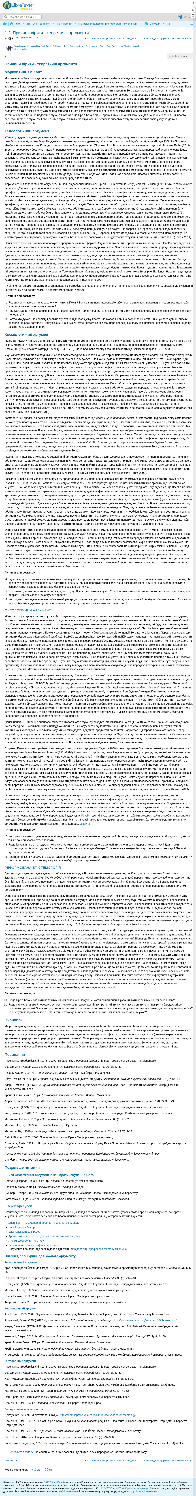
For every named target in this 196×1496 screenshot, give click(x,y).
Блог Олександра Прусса (24, 1231)
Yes (38, 1470)
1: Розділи (153, 24)
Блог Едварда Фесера (22, 1227)
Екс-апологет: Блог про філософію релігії (34, 1245)
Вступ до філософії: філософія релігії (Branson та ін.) (109, 24)
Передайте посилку (21, 1452)
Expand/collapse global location (191, 23)
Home (15, 24)
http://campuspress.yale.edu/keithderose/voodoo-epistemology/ (98, 1415)
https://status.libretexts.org (144, 1491)
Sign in (186, 17)
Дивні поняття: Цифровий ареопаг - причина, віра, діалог (45, 1222)
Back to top (10, 1460)
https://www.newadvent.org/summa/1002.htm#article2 (145, 1320)
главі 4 (111, 987)
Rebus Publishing (21, 49)
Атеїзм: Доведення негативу (26, 1240)
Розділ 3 (86, 815)
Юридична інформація (136, 1488)
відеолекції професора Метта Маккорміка (100, 1249)
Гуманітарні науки (39, 24)
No (50, 1470)
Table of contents (180, 56)
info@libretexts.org (67, 1491)
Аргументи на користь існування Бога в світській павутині (45, 1236)
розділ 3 (85, 823)
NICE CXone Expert (54, 1482)
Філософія (65, 24)
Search (6, 17)
